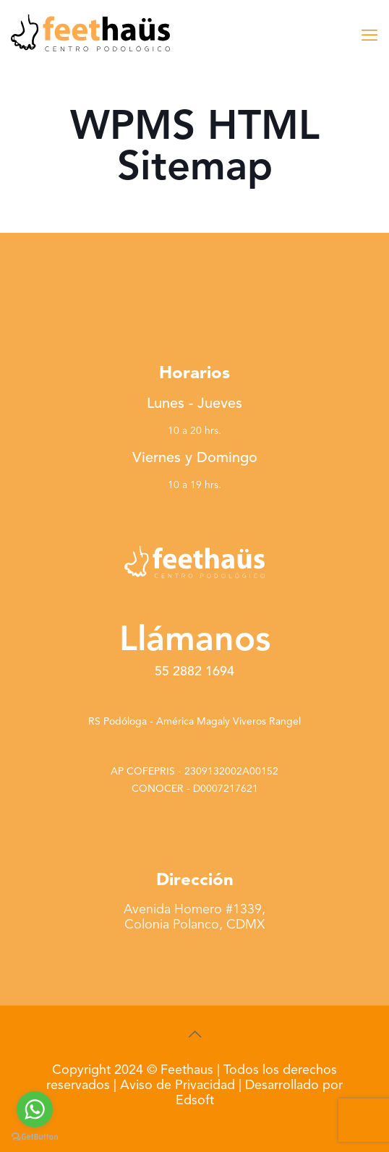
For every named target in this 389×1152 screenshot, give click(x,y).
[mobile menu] (369, 36)
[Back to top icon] (194, 1035)
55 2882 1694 (194, 671)
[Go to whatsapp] (35, 1109)
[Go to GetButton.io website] (35, 1137)
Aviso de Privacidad (177, 1085)
